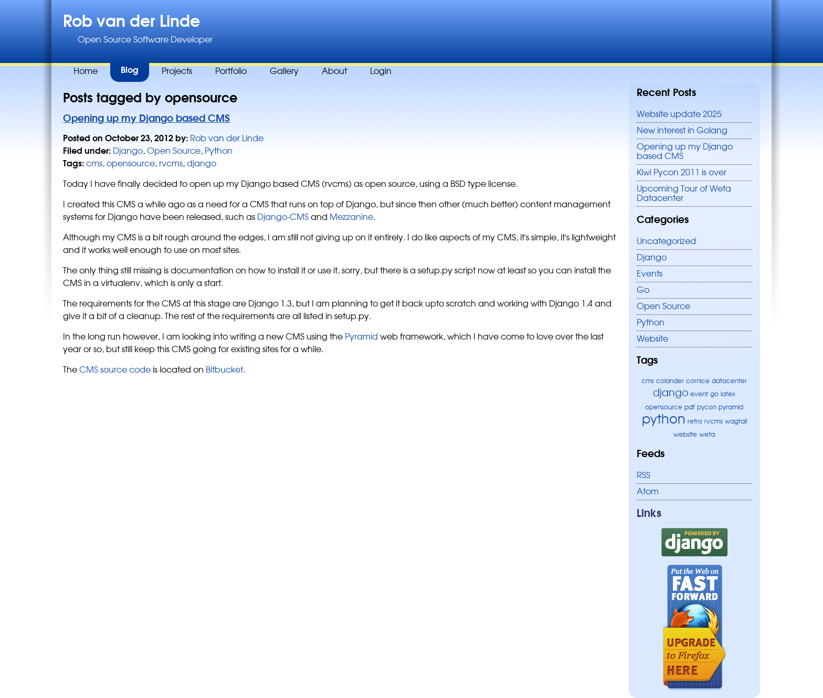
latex (728, 394)
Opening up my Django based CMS (146, 118)
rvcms (713, 421)
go (714, 394)
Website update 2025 (679, 114)
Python (650, 323)
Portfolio (231, 71)
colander (670, 381)
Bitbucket (224, 370)
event (699, 394)
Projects (177, 71)
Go (643, 290)
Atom (648, 492)
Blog (130, 70)
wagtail (736, 421)
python (663, 420)
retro (695, 421)
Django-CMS (283, 217)
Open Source (663, 306)
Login (381, 71)
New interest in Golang (682, 130)
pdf (689, 407)
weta (707, 434)
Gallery (284, 71)
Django (652, 257)
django (670, 393)
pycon (706, 407)
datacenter (729, 381)
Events (649, 274)
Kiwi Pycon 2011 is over (681, 172)
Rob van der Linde (131, 22)
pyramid (731, 407)
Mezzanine (351, 217)
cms (647, 381)
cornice (698, 381)
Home (85, 71)
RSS (643, 475)
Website (652, 339)
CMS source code (115, 370)
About (334, 71)
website (685, 434)
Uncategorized (666, 241)
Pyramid (361, 337)
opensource (663, 407)
